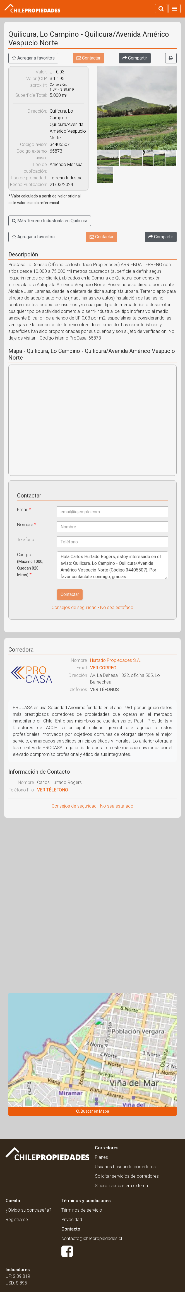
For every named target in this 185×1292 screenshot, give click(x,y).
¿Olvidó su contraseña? (28, 1210)
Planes (101, 1157)
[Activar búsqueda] (161, 8)
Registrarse (17, 1219)
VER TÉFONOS (104, 689)
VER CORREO (103, 667)
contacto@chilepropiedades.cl (91, 1238)
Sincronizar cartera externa (121, 1185)
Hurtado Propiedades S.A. (115, 660)
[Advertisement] (92, 862)
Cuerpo (30, 564)
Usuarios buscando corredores (125, 1166)
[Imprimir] (171, 58)
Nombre (26, 524)
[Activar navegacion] (175, 8)
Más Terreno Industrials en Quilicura (49, 220)
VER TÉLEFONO (52, 790)
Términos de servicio (81, 1210)
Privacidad (71, 1219)
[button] (103, 108)
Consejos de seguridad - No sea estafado (92, 607)
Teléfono (25, 539)
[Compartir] (135, 58)
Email (24, 509)
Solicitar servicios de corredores (127, 1176)
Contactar (88, 58)
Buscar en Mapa (92, 1111)
